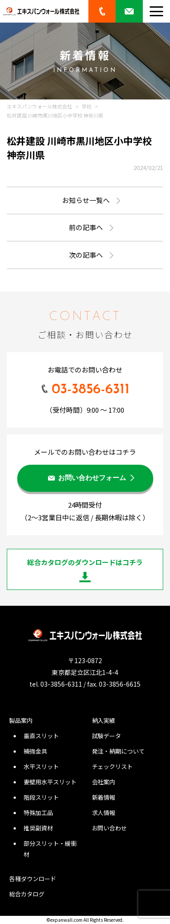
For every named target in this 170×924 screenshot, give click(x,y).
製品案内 (21, 720)
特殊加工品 (38, 812)
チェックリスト (112, 766)
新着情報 (104, 797)
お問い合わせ (109, 828)
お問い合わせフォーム (92, 478)
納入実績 (104, 720)
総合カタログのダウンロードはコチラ (85, 562)
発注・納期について (118, 751)
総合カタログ (26, 894)
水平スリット (41, 766)
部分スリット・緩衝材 (50, 848)
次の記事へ (86, 254)
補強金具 (35, 751)
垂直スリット (41, 735)
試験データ (106, 735)
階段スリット (41, 797)
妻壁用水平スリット (50, 782)
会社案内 (104, 782)
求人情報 (104, 812)
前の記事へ (86, 227)
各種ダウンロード (32, 878)
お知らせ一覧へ (86, 200)
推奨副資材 (38, 828)
